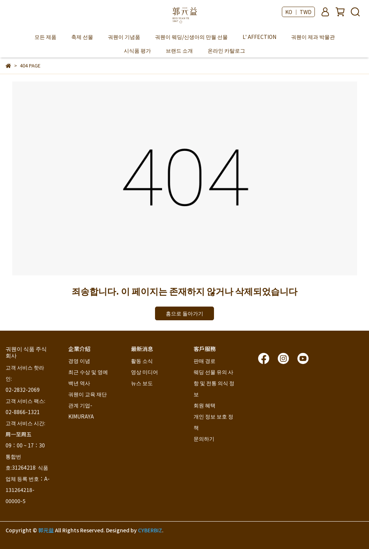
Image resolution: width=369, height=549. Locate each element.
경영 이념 (79, 360)
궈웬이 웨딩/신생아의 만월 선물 (191, 36)
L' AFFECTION (259, 36)
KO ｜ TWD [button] (298, 12)
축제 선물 (82, 36)
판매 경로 (204, 360)
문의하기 (204, 438)
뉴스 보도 (142, 383)
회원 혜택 (205, 405)
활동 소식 (142, 360)
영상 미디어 (144, 372)
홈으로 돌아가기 (184, 313)
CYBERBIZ (150, 530)
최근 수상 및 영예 (88, 372)
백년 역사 (79, 383)
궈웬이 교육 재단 (87, 394)
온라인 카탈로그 (226, 50)
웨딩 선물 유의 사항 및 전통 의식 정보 (214, 383)
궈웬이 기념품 (124, 36)
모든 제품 (45, 36)
